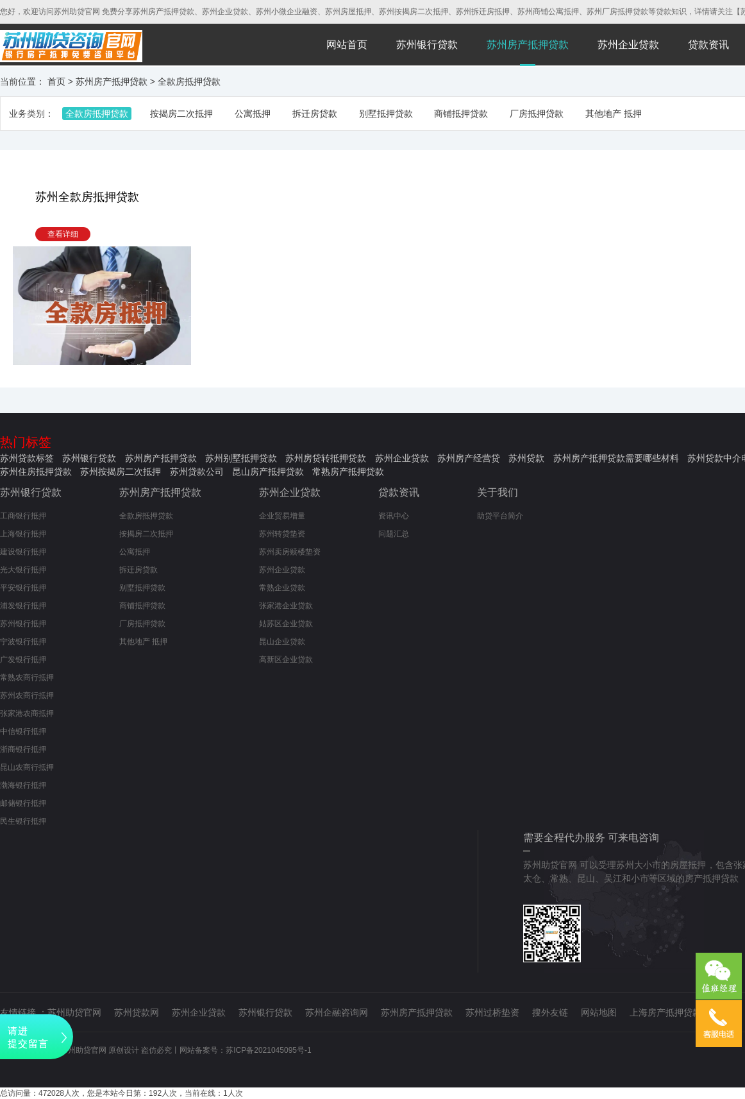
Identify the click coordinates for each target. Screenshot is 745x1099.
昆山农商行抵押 (27, 767)
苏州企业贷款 (628, 44)
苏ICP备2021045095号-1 (268, 1050)
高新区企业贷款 (286, 659)
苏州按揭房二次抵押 (120, 471)
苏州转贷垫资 (282, 533)
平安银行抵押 (23, 587)
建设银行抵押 (23, 551)
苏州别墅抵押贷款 (241, 458)
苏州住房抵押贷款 (36, 471)
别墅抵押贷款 (386, 113)
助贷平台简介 (500, 515)
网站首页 (346, 44)
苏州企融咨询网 (336, 1012)
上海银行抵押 (23, 533)
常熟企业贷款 (282, 587)
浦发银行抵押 (23, 605)
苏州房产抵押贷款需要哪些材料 (616, 458)
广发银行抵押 (23, 659)
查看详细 (62, 234)
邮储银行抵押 (23, 803)
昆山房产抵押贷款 (268, 471)
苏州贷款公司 (197, 471)
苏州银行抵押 (23, 623)
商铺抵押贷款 (461, 113)
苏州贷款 (526, 458)
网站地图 (599, 1012)
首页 (56, 81)
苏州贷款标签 (27, 458)
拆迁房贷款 (314, 113)
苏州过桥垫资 (492, 1012)
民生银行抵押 (23, 821)
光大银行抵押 (23, 569)
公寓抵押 (253, 113)
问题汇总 (393, 533)
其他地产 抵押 (613, 113)
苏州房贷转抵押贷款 (325, 458)
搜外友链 (550, 1012)
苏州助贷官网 (74, 1012)
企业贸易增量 (282, 515)
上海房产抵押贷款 (665, 1012)
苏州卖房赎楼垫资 (290, 551)
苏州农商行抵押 (27, 695)
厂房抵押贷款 (537, 113)
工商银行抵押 (23, 515)
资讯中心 (393, 515)
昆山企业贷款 (282, 641)
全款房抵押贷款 (189, 81)
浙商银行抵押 (23, 749)
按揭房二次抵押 (181, 113)
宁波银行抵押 (23, 641)
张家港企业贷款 (286, 605)
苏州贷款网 (136, 1012)
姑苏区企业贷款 (286, 623)
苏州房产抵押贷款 (528, 44)
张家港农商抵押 (27, 713)
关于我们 (497, 492)
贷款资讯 (708, 44)
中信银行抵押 (23, 731)
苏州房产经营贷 (468, 458)
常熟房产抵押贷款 (348, 471)
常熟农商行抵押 (27, 677)
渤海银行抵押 (23, 785)
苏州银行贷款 (427, 44)
